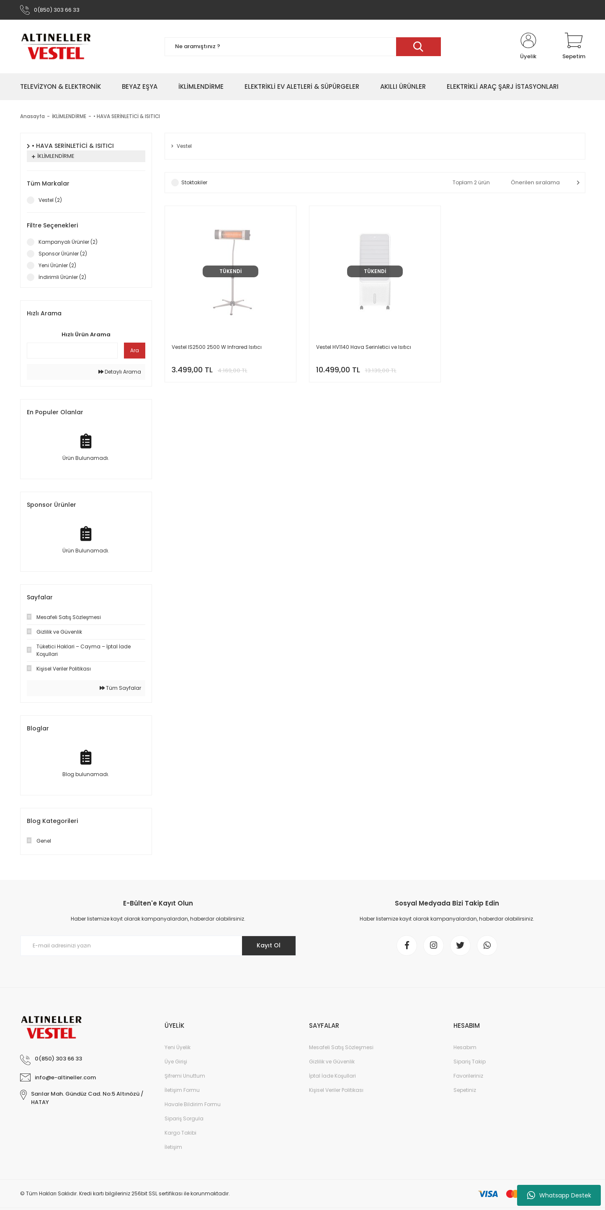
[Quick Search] (72, 351)
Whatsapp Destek (559, 1195)
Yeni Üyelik (178, 1048)
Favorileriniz (468, 1076)
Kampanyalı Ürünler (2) (68, 242)
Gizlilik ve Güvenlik (332, 1062)
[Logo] (56, 47)
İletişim (173, 1147)
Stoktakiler (194, 182)
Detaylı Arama (119, 372)
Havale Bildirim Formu (193, 1105)
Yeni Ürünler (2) (57, 265)
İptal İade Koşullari (332, 1076)
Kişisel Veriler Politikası (336, 1090)
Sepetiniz (464, 1090)
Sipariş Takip (469, 1062)
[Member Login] (528, 47)
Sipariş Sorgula (184, 1119)
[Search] (303, 47)
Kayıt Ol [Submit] (268, 946)
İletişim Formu (182, 1090)
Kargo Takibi (180, 1133)
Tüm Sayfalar (120, 688)
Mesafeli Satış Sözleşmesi (341, 1048)
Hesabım (464, 1048)
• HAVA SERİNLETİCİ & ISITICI (127, 116)
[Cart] (573, 47)
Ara (134, 350)
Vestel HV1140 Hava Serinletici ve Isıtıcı (363, 347)
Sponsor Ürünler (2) (63, 254)
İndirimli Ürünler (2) (62, 277)
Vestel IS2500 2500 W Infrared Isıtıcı (217, 347)
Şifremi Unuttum (185, 1076)
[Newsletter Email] (158, 946)
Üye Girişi (176, 1062)
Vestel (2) (50, 200)
